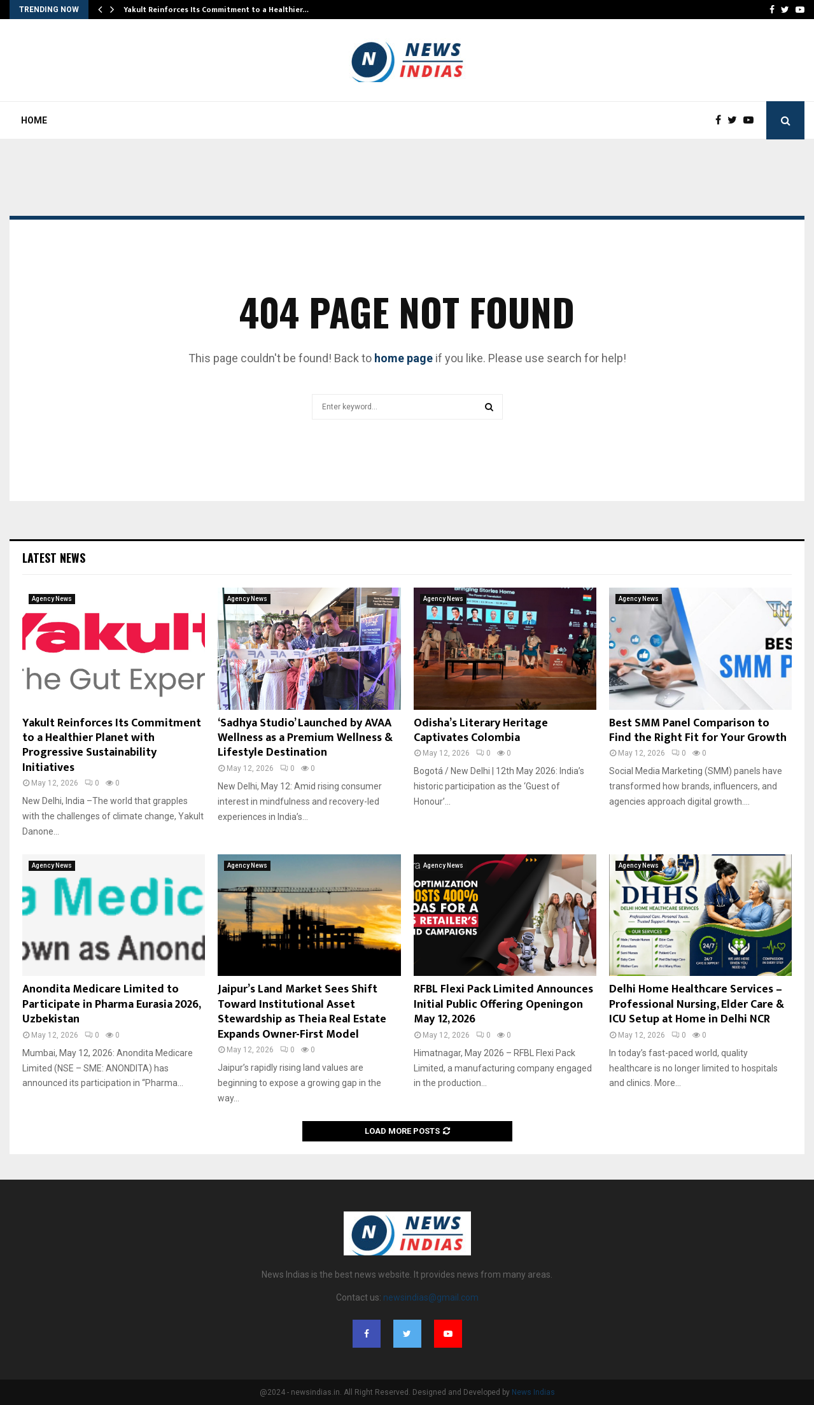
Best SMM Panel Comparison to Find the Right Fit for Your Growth (698, 730)
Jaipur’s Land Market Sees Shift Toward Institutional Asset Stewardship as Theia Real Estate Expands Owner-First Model (302, 1011)
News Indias (533, 1392)
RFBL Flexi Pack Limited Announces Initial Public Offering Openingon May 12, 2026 (503, 1004)
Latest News (53, 557)
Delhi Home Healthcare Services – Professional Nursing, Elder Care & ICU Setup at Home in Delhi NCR (696, 1004)
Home (34, 120)
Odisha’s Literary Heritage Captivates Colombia (481, 730)
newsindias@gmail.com (431, 1297)
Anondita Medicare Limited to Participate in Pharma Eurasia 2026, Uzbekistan (111, 1004)
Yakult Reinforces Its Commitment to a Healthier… (216, 9)
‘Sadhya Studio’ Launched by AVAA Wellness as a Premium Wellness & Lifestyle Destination (305, 738)
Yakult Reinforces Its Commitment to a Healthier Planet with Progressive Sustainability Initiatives (111, 745)
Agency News (52, 598)
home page (403, 358)
